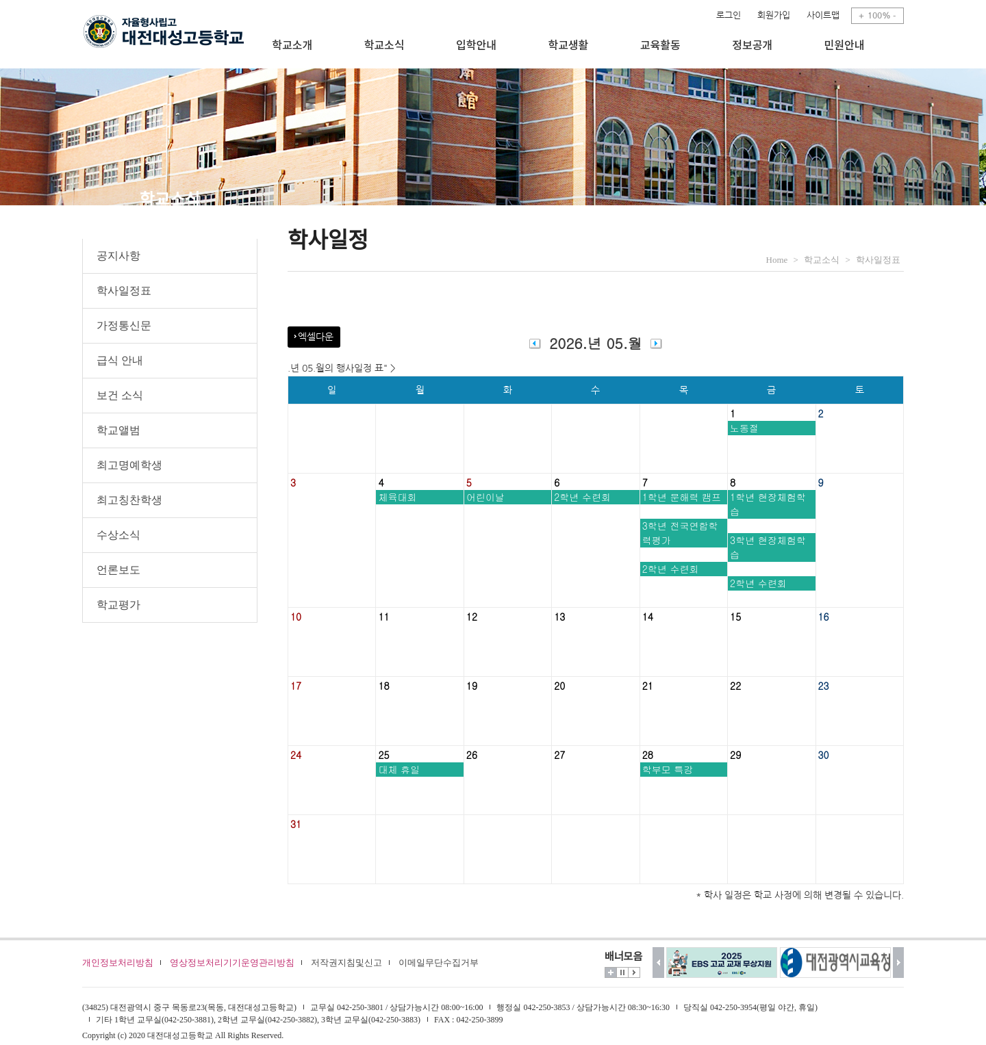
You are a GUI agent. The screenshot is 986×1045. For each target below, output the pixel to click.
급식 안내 (120, 360)
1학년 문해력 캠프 (681, 497)
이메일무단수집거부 (439, 962)
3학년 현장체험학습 (768, 547)
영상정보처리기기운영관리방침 (232, 962)
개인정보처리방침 (117, 962)
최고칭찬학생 (129, 500)
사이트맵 (823, 15)
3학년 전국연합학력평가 (680, 533)
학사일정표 (124, 290)
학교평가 (118, 604)
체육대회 (397, 497)
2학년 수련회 (582, 497)
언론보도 (118, 570)
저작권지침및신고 (346, 962)
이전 (658, 962)
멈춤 (622, 972)
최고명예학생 (129, 465)
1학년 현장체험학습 (768, 504)
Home (777, 260)
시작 (634, 972)
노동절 (744, 428)
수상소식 (118, 535)
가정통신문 (124, 325)
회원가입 (773, 15)
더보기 (611, 972)
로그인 (728, 15)
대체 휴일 (399, 769)
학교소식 (821, 260)
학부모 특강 (668, 769)
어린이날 (485, 497)
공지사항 (118, 255)
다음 (899, 962)
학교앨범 (118, 430)
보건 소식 (120, 395)
